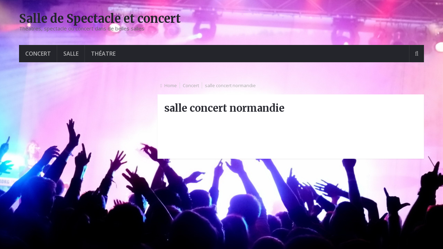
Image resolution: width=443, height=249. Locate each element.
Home (170, 85)
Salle (71, 53)
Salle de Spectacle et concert (100, 19)
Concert (38, 53)
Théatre (103, 53)
